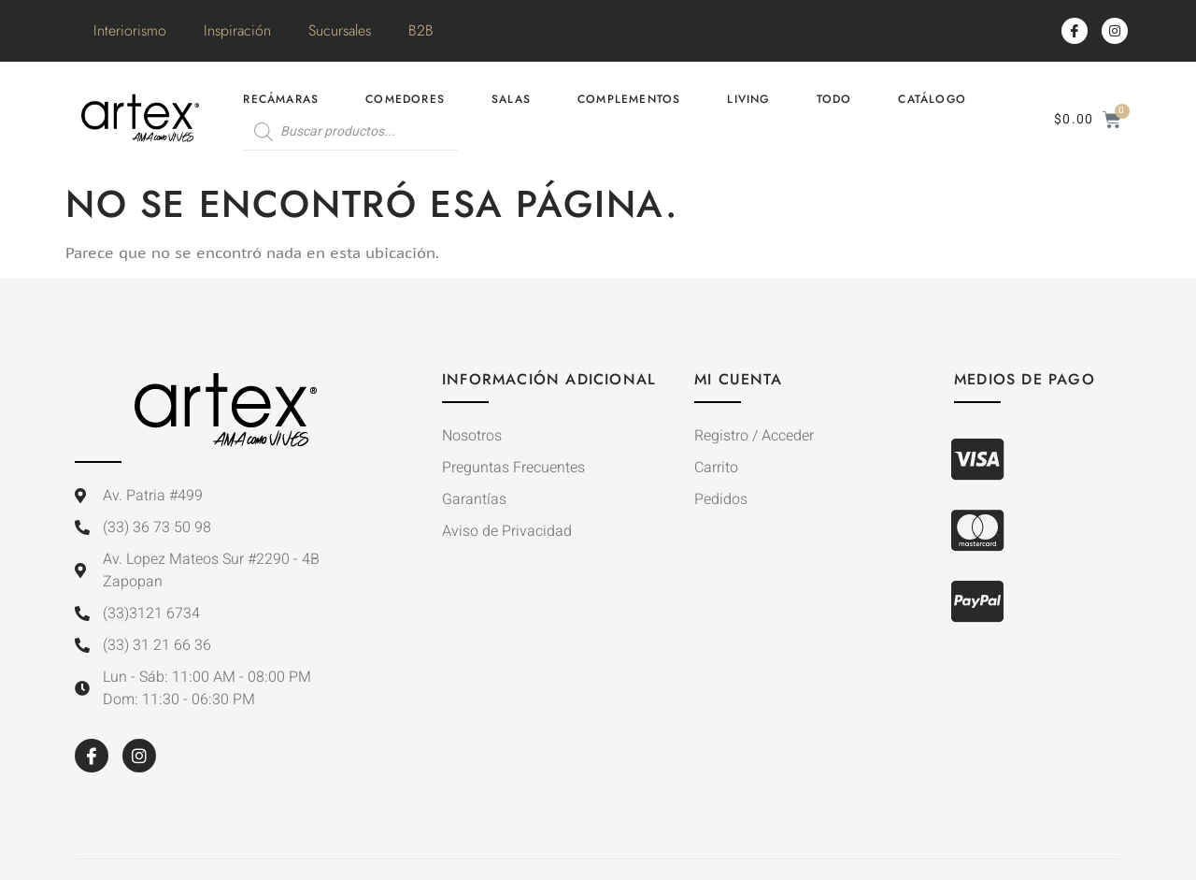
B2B (421, 30)
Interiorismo (129, 30)
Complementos (628, 99)
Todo (834, 99)
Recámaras (281, 99)
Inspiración (237, 30)
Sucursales (339, 30)
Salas (511, 99)
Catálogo (932, 99)
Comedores (405, 99)
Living (748, 99)
